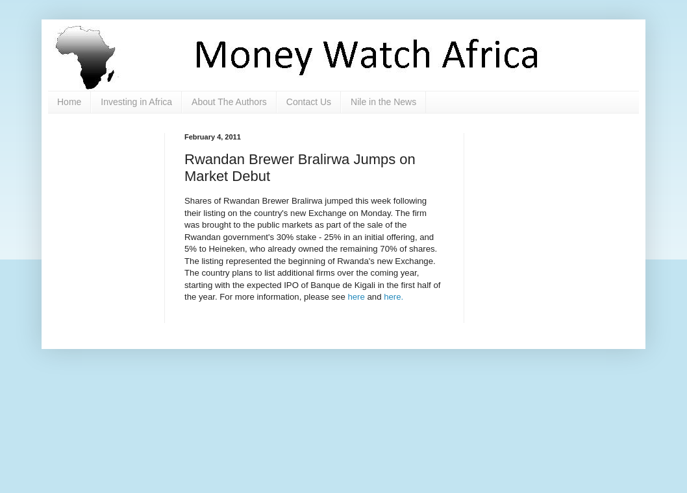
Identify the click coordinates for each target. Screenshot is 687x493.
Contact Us (308, 102)
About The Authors (229, 102)
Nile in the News (383, 102)
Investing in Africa (136, 102)
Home (69, 102)
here (355, 297)
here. (393, 297)
